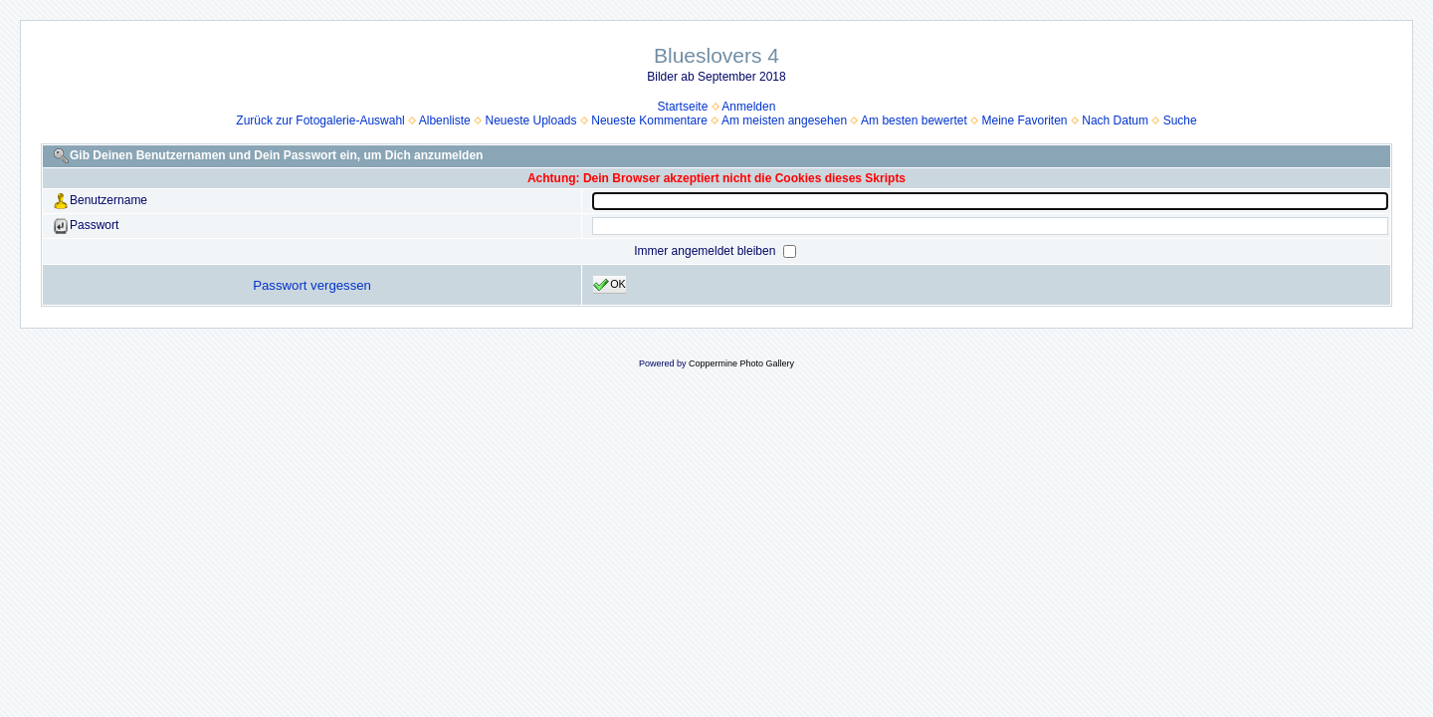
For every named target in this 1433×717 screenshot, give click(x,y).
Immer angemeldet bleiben (706, 251)
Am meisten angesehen (784, 120)
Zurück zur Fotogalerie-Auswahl (320, 120)
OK (609, 285)
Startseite (683, 107)
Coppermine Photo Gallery (741, 363)
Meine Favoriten (1025, 120)
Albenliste (445, 120)
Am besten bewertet (914, 120)
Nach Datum (1115, 120)
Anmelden (748, 107)
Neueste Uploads (530, 120)
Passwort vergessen (312, 285)
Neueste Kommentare (649, 120)
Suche (1180, 120)
